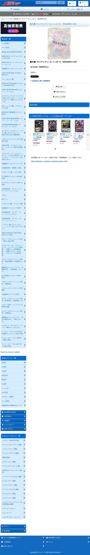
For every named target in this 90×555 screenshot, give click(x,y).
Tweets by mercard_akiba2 (10, 352)
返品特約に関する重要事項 (40, 81)
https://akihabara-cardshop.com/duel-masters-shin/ (49, 161)
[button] (75, 9)
